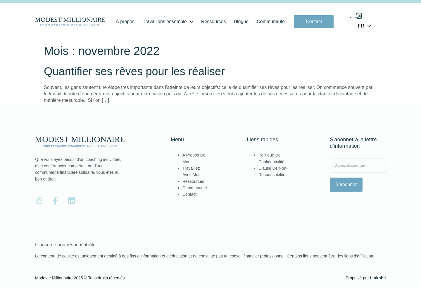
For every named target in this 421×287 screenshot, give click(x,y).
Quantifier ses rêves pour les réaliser (134, 71)
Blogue (241, 21)
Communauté (271, 21)
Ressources (213, 21)
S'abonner (346, 184)
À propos (125, 21)
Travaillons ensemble (168, 22)
